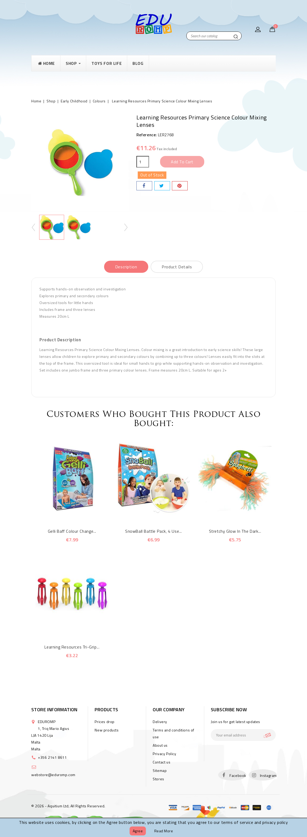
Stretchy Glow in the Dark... (235, 531)
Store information (54, 709)
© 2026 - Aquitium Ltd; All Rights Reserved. (68, 806)
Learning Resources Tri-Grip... (71, 647)
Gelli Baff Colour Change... (72, 531)
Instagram (268, 775)
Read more (163, 831)
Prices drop (105, 721)
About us (160, 745)
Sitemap (160, 770)
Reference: (146, 135)
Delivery (160, 721)
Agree (138, 831)
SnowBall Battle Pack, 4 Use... (153, 531)
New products (107, 730)
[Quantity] (142, 162)
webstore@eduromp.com (53, 774)
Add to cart (182, 162)
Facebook (237, 775)
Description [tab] (126, 267)
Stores (158, 779)
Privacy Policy (164, 753)
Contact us (161, 762)
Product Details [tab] (177, 267)
